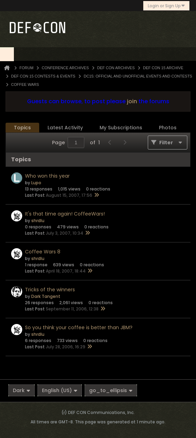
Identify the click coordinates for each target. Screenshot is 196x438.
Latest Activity (65, 127)
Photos (168, 127)
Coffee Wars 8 (42, 251)
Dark (21, 390)
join (132, 101)
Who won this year (47, 175)
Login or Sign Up (166, 6)
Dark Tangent (45, 296)
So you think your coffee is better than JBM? (79, 327)
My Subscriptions (121, 127)
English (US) (59, 390)
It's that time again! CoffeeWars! (65, 213)
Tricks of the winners (50, 289)
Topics (22, 127)
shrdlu (37, 221)
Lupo (36, 183)
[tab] (22, 128)
